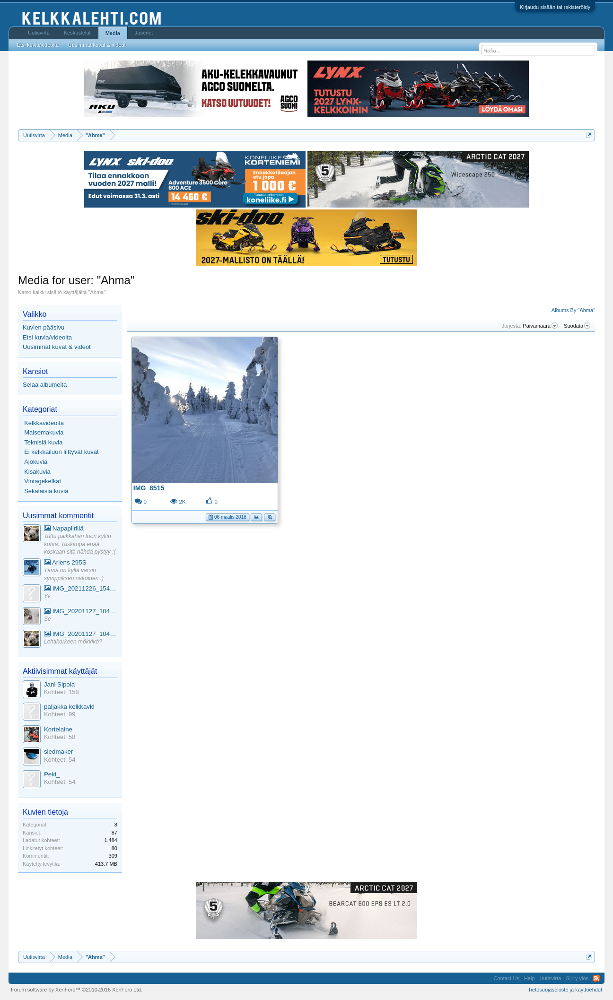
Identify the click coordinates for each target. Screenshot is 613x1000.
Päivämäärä (540, 325)
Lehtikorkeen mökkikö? (73, 641)
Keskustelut (77, 32)
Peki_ (52, 774)
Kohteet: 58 (60, 736)
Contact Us (506, 978)
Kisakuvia (37, 471)
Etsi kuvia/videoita (47, 337)
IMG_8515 (148, 488)
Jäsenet (144, 32)
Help (529, 978)
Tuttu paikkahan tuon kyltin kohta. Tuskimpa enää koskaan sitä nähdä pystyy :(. (80, 544)
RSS (596, 978)
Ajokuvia (35, 461)
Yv (47, 596)
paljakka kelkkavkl (69, 706)
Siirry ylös (577, 978)
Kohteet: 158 (61, 692)
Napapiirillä (64, 528)
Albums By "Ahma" (573, 310)
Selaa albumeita (45, 384)
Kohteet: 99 (60, 714)
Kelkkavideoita (44, 422)
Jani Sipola (59, 684)
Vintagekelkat (42, 481)
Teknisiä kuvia (43, 442)
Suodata (577, 325)
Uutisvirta (39, 32)
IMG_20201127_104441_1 (80, 611)
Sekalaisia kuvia (46, 491)
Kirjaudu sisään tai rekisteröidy (555, 7)
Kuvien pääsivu (43, 327)
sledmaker (58, 751)
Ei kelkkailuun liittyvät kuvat (61, 451)
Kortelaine (58, 729)
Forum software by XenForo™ (76, 989)
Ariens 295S (65, 562)
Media (112, 33)
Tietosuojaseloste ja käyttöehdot (565, 989)
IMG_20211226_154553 (80, 588)
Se (47, 619)
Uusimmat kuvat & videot (57, 346)
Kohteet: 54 (60, 759)
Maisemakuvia (43, 432)
